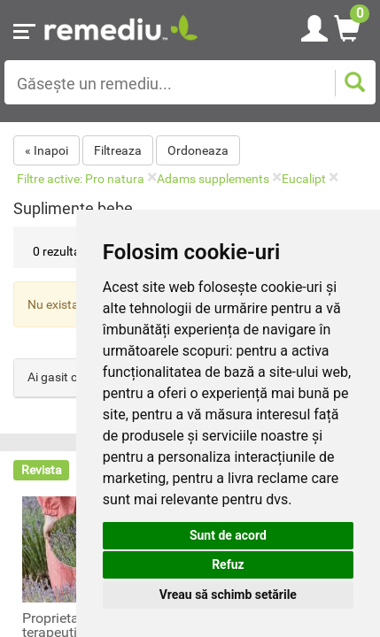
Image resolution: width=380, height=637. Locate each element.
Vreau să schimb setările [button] (228, 594)
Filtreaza (118, 150)
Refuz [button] (228, 564)
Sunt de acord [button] (228, 535)
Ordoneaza (198, 150)
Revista (41, 470)
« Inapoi (46, 150)
